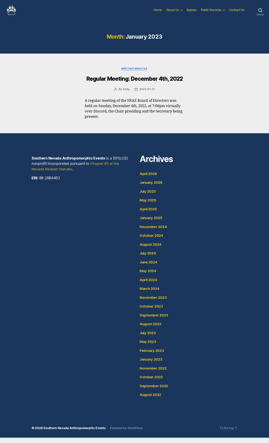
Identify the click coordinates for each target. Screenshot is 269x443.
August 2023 (151, 329)
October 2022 (151, 382)
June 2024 (149, 267)
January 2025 (151, 223)
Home (158, 12)
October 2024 (152, 241)
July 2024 (148, 258)
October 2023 (151, 311)
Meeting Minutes (134, 74)
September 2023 (154, 320)
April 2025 (149, 214)
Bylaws (192, 12)
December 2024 (154, 232)
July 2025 (148, 197)
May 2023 (148, 347)
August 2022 (151, 400)
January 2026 (151, 188)
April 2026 (149, 179)
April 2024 (149, 285)
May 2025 (148, 205)
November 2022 (153, 373)
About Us (172, 12)
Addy (126, 94)
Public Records (211, 12)
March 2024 (150, 294)
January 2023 (151, 364)
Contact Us (236, 12)
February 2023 (152, 356)
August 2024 (151, 250)
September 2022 (154, 391)
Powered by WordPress (128, 433)
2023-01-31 (147, 94)
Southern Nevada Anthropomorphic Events (75, 433)
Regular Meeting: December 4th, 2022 (134, 84)
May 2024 (148, 276)
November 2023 (153, 303)
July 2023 (148, 338)
